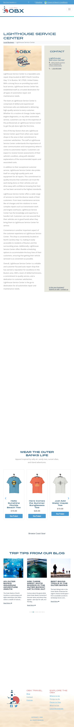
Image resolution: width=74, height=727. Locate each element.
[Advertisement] (37, 319)
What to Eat (54, 705)
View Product (14, 516)
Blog (28, 694)
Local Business (8, 42)
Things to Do (55, 699)
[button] (68, 498)
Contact (30, 697)
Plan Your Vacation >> (9, 2)
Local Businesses (56, 709)
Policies (30, 700)
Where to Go (55, 696)
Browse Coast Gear (36, 533)
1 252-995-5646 (56, 68)
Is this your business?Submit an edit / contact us (58, 288)
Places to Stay (55, 702)
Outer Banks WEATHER (37, 673)
